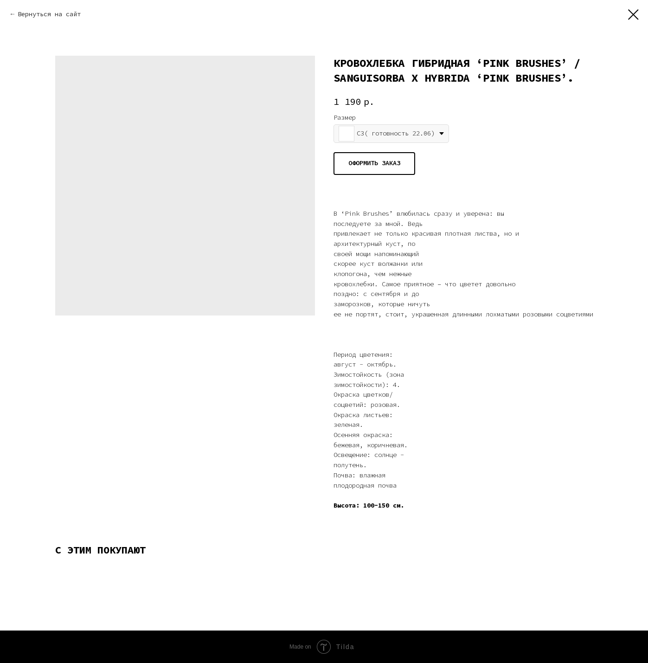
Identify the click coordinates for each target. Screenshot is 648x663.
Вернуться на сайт (49, 14)
